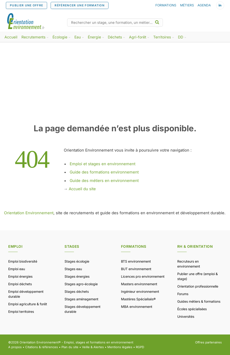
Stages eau (73, 269)
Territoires (162, 37)
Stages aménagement (81, 299)
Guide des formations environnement (104, 172)
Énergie (94, 37)
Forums (182, 294)
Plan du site (69, 347)
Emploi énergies (20, 276)
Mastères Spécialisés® (138, 299)
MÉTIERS (187, 5)
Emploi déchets (20, 284)
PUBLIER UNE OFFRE (26, 5)
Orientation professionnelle (197, 286)
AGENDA (204, 5)
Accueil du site (82, 188)
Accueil (10, 37)
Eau (77, 37)
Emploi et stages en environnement (102, 163)
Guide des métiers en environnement (104, 180)
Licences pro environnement (143, 276)
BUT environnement (136, 269)
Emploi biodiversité (22, 261)
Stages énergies (77, 276)
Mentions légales (119, 347)
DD (180, 37)
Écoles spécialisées (192, 309)
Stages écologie (77, 261)
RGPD (140, 347)
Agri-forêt (137, 37)
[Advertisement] (115, 88)
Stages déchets (77, 291)
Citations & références (41, 347)
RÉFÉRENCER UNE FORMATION (80, 5)
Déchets (115, 37)
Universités (185, 316)
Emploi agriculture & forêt (27, 304)
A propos (15, 347)
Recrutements (33, 37)
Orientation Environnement (28, 213)
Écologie (59, 37)
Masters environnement (139, 284)
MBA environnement (136, 307)
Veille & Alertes (93, 347)
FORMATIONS (165, 5)
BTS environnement (136, 261)
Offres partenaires (208, 342)
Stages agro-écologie (81, 284)
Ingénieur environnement (140, 291)
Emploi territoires (21, 312)
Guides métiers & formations (198, 301)
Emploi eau (16, 269)
